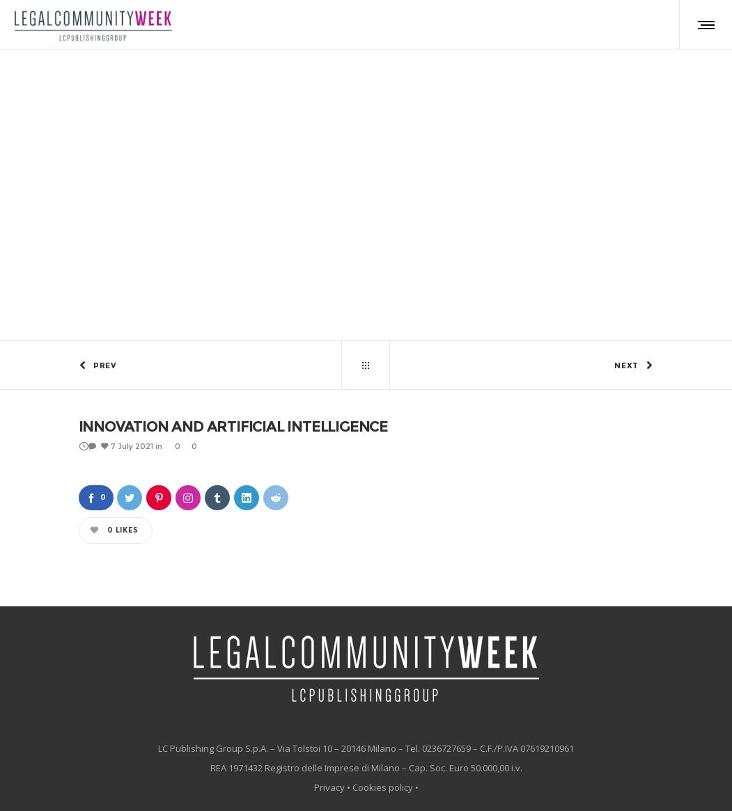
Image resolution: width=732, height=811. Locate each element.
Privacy (329, 787)
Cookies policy (382, 787)
